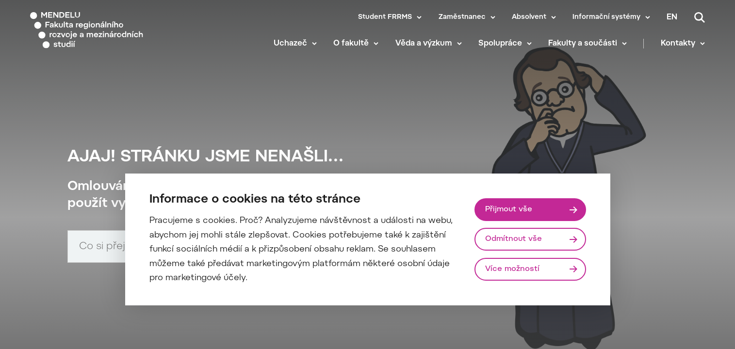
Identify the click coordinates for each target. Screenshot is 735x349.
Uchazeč (290, 44)
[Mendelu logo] (87, 30)
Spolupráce (500, 44)
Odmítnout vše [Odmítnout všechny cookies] (513, 239)
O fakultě (351, 44)
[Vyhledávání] (699, 17)
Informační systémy (606, 17)
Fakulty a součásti (582, 44)
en (672, 17)
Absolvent (529, 17)
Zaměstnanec (462, 17)
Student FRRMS (385, 17)
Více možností (512, 269)
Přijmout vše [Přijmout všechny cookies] (508, 209)
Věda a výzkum (423, 44)
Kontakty (678, 44)
